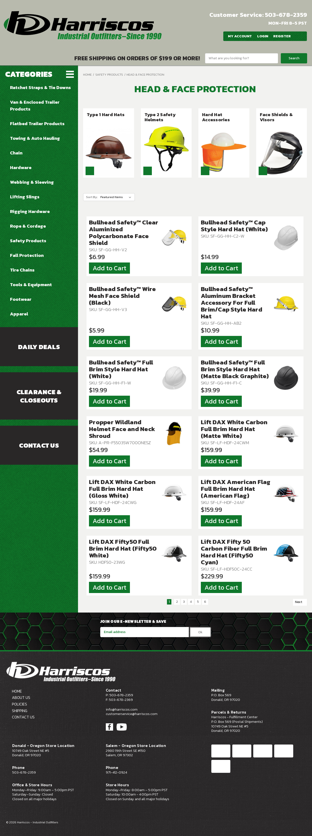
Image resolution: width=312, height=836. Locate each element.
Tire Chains (22, 269)
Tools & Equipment (31, 284)
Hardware (20, 167)
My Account (239, 36)
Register (282, 36)
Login (262, 36)
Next (301, 601)
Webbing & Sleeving (32, 182)
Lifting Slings (24, 196)
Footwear (20, 299)
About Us (21, 697)
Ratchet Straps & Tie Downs (40, 87)
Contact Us (39, 445)
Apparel (19, 313)
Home (87, 74)
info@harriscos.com (121, 709)
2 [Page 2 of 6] (177, 601)
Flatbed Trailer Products (37, 123)
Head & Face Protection (145, 74)
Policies (19, 704)
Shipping (19, 711)
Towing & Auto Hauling (35, 138)
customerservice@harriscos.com (131, 713)
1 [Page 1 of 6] (169, 601)
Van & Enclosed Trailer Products (34, 105)
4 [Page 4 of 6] (191, 601)
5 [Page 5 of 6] (198, 601)
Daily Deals (39, 347)
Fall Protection (27, 255)
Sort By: (92, 197)
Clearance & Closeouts (39, 396)
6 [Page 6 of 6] (205, 601)
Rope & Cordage (28, 225)
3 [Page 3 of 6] (184, 601)
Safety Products (28, 240)
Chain (16, 152)
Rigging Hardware (30, 211)
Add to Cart (109, 268)
